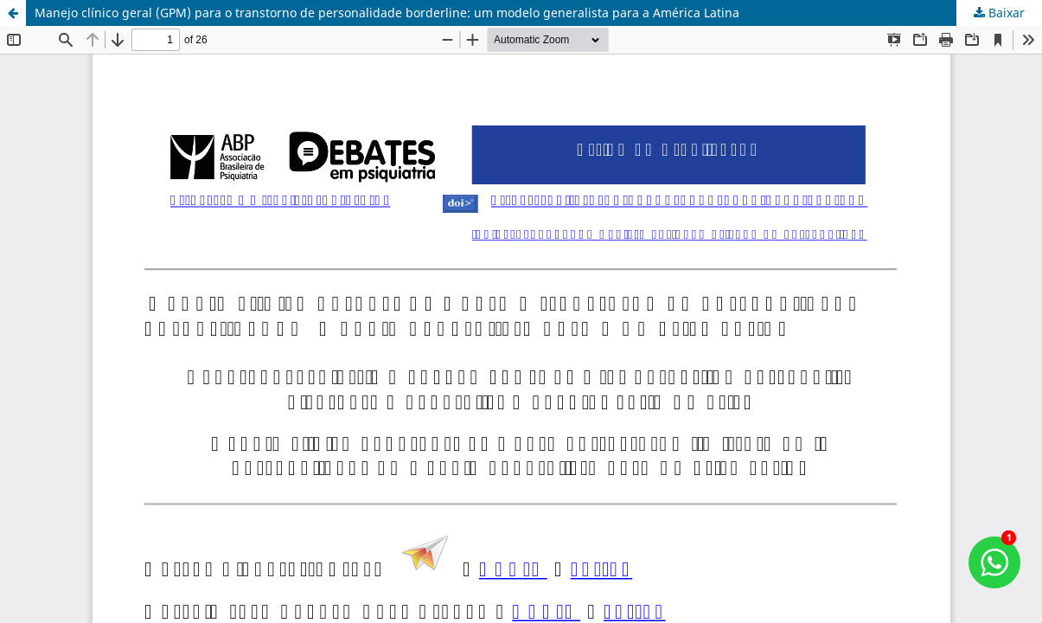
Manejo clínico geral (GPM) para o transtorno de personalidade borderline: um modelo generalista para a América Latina (387, 12)
